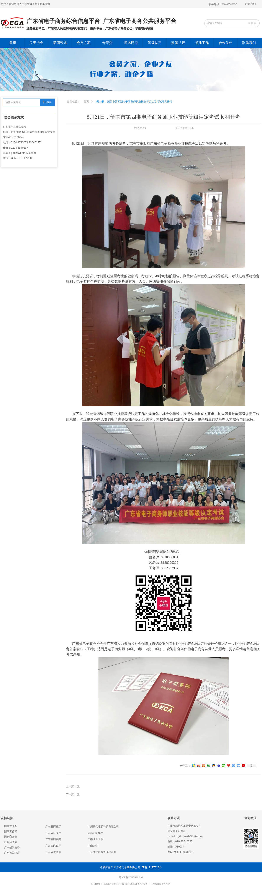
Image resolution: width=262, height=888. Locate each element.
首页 (86, 101)
